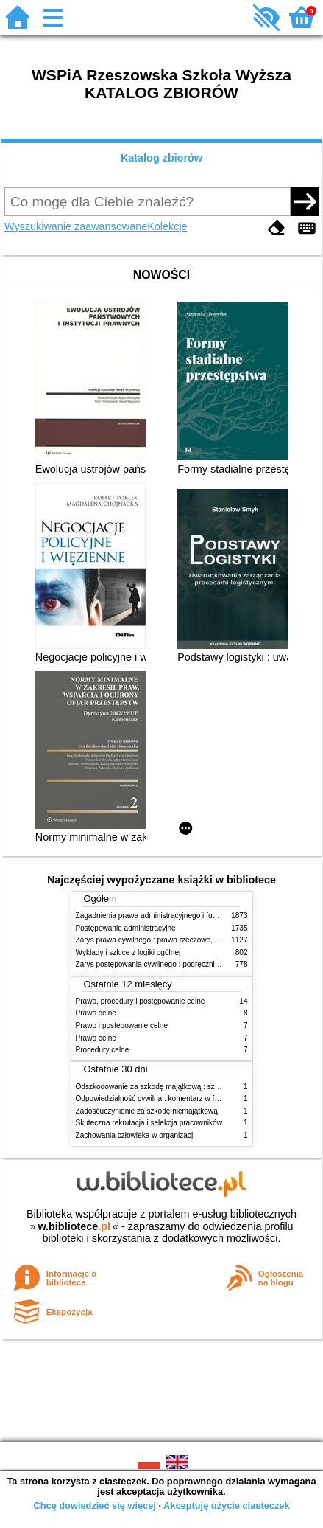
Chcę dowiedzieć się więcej (94, 1505)
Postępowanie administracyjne (126, 928)
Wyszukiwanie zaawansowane (75, 226)
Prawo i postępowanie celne (122, 1025)
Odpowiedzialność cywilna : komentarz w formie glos (162, 1098)
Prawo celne (96, 1013)
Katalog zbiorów (161, 158)
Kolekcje (167, 226)
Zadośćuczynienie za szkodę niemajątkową (147, 1111)
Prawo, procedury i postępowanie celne (140, 1001)
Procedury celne (102, 1050)
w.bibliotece (74, 1226)
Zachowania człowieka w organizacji (135, 1135)
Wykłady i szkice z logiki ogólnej (128, 952)
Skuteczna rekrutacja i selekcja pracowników (149, 1123)
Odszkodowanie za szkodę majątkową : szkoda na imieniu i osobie (185, 1087)
